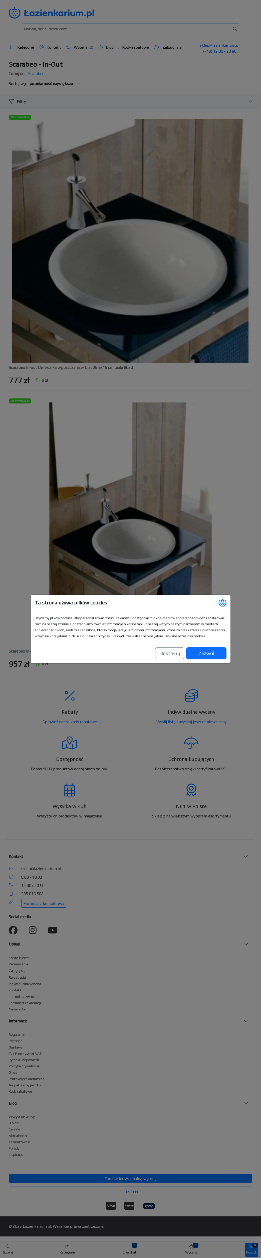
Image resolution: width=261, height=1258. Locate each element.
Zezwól (206, 650)
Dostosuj (169, 653)
